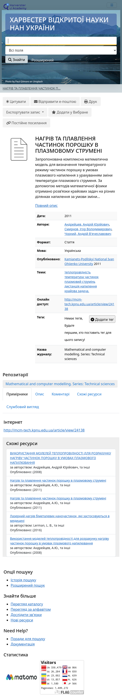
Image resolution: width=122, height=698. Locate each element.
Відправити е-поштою (55, 101)
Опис (39, 394)
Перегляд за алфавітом (31, 609)
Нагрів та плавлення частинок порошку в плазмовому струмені (58, 480)
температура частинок (81, 277)
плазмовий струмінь (79, 281)
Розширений (43, 60)
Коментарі (60, 394)
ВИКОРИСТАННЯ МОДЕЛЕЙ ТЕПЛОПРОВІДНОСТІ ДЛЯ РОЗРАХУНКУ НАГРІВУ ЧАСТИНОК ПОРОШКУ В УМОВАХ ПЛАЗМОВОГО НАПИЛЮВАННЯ (60, 458)
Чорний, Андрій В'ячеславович (87, 234)
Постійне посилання (26, 123)
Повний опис (46, 205)
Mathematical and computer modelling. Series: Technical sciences (60, 383)
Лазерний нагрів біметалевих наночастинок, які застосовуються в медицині (60, 518)
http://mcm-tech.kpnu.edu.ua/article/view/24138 (89, 304)
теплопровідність (77, 272)
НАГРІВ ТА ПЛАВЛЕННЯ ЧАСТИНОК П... (31, 88)
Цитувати (16, 101)
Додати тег (102, 319)
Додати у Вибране (70, 112)
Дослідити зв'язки (26, 614)
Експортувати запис (23, 112)
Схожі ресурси (89, 394)
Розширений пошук (28, 585)
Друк (90, 101)
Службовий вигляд (22, 406)
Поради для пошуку (28, 638)
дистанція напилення (80, 286)
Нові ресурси (22, 620)
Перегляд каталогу (27, 604)
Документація (23, 644)
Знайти (16, 59)
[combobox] (61, 41)
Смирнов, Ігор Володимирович (88, 229)
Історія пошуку (23, 580)
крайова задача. (76, 291)
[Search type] (61, 50)
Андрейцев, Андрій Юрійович (86, 224)
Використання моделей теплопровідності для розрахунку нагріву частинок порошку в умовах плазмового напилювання (59, 540)
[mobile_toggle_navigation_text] (112, 5)
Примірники (17, 394)
